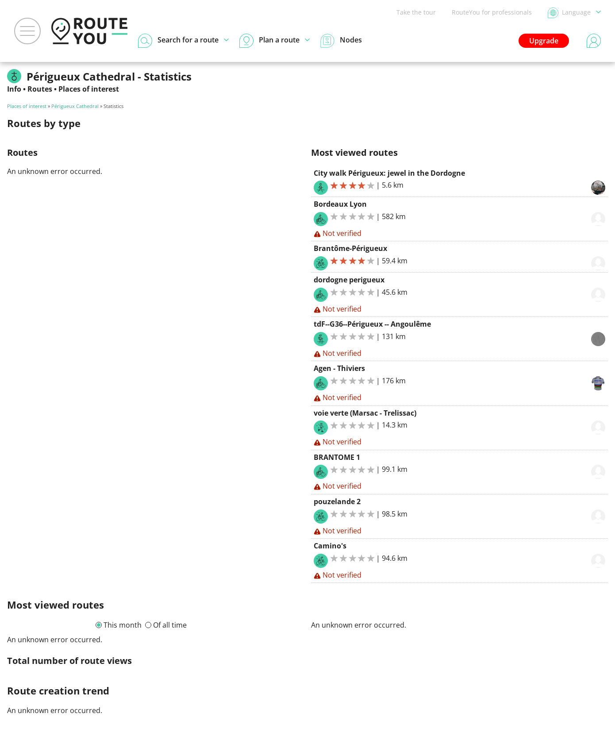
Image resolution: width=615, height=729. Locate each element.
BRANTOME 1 (337, 457)
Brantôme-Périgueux (350, 248)
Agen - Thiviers (339, 368)
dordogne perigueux (349, 280)
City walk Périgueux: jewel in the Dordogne (389, 173)
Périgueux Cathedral (75, 106)
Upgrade (543, 41)
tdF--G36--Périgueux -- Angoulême (372, 324)
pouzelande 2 (337, 501)
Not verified (337, 233)
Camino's (330, 546)
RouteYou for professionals (492, 12)
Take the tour (416, 12)
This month (123, 625)
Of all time (170, 625)
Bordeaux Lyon (340, 204)
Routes (39, 89)
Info (14, 89)
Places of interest (88, 89)
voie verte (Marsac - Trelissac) (365, 413)
